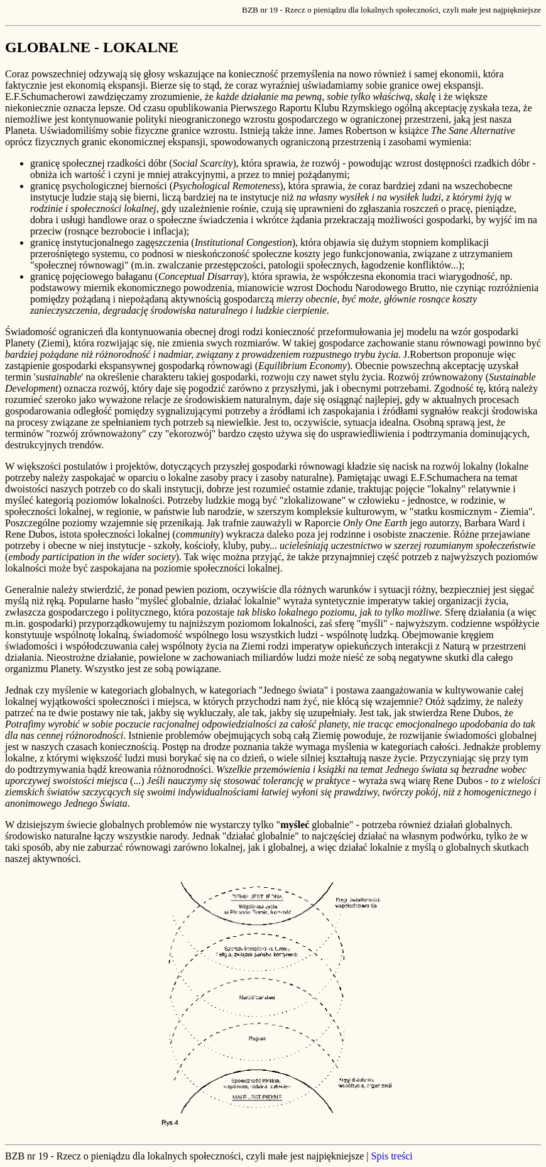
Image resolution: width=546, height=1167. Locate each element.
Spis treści (392, 1156)
